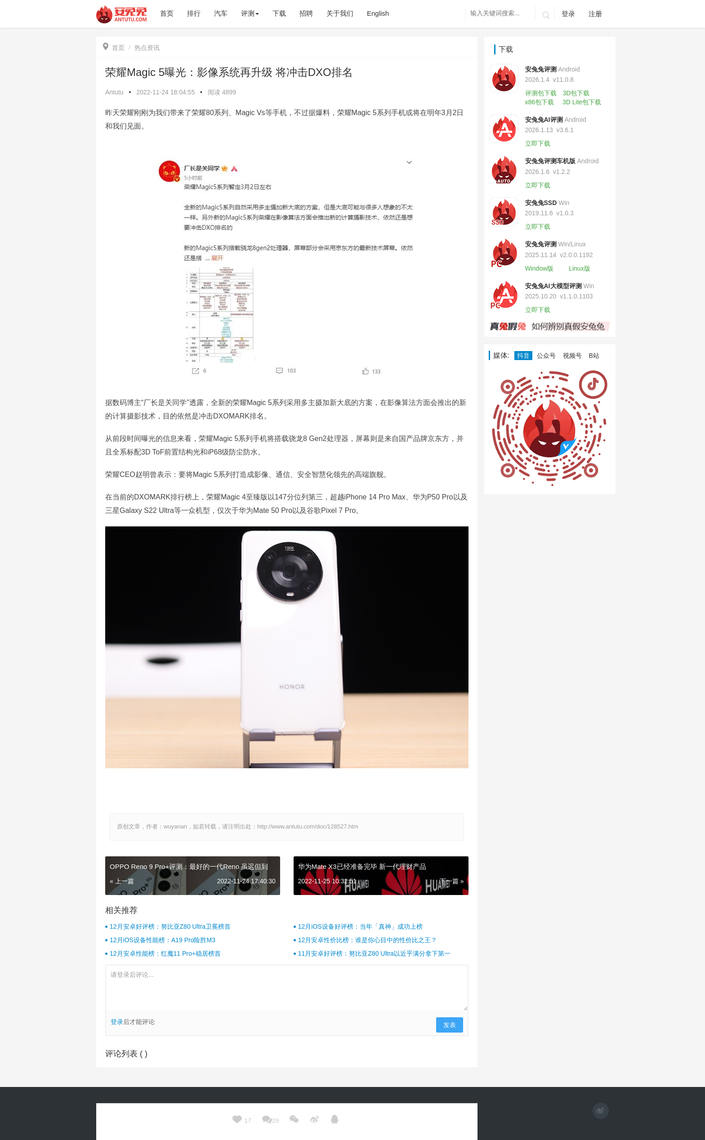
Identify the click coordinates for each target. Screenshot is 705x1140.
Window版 (539, 268)
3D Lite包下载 (581, 102)
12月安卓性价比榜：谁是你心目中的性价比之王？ (367, 940)
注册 (595, 14)
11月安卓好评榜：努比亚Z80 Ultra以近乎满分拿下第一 (374, 953)
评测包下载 (541, 93)
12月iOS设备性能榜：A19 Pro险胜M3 (162, 940)
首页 (114, 47)
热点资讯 (147, 47)
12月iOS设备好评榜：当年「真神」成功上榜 (360, 926)
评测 (250, 13)
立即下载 (537, 143)
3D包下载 (575, 93)
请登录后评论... (287, 988)
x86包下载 (539, 102)
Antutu (114, 92)
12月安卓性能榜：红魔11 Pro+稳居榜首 (165, 953)
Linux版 (579, 268)
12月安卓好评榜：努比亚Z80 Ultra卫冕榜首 (170, 926)
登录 (568, 14)
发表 (449, 1025)
